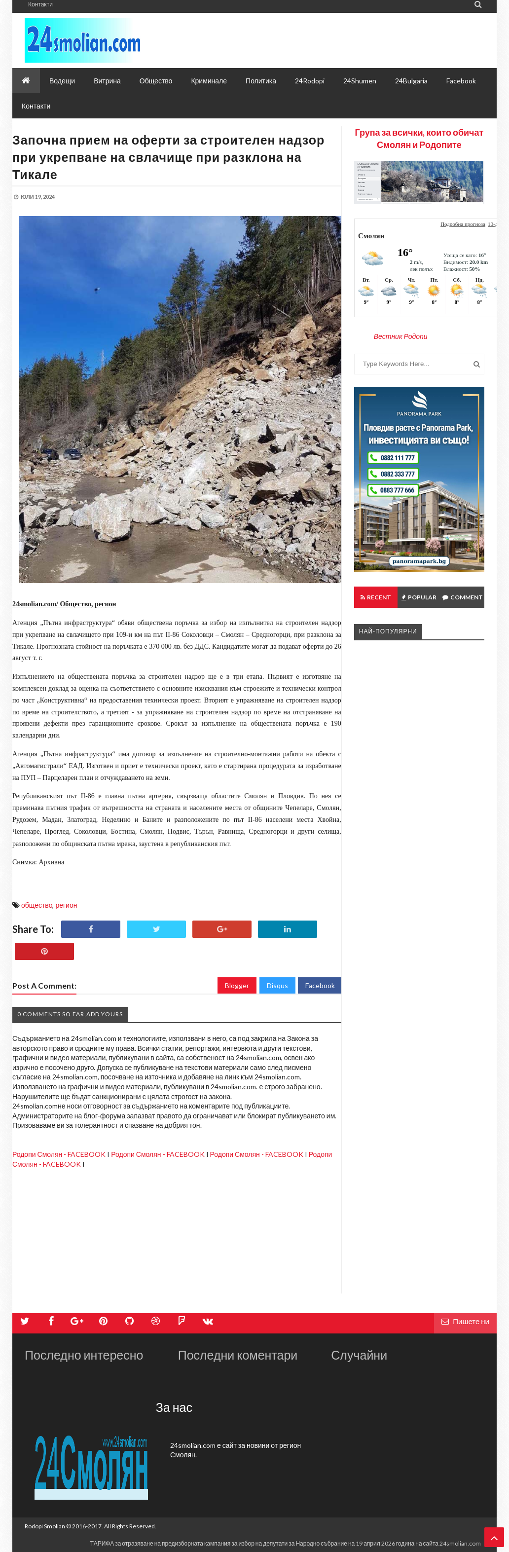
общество (36, 905)
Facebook (320, 985)
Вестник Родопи (401, 336)
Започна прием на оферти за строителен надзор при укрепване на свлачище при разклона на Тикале (168, 157)
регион (66, 905)
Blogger (237, 985)
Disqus (277, 985)
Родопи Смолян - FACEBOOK (59, 1154)
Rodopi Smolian (45, 1526)
